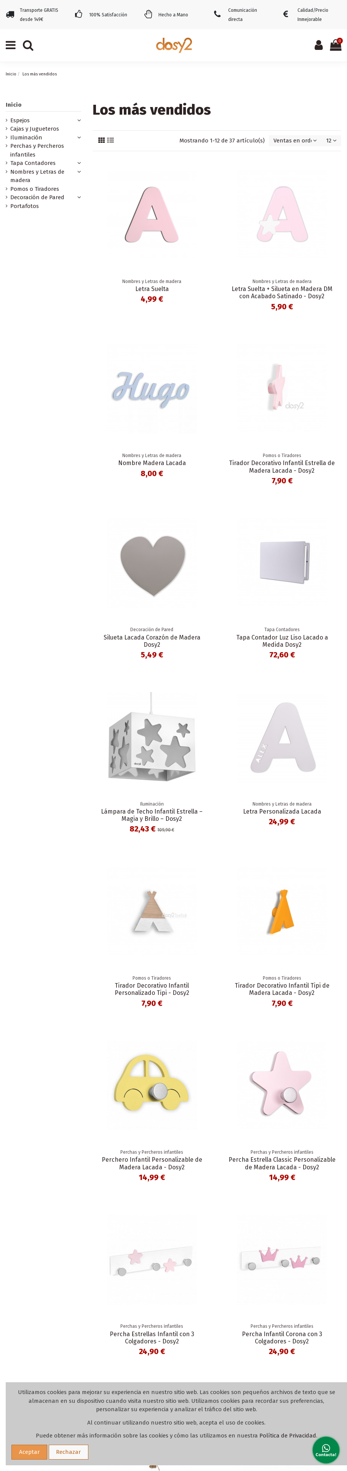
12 (331, 140)
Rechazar (68, 1452)
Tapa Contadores (33, 163)
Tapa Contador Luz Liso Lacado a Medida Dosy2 (282, 641)
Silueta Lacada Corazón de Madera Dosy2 (152, 641)
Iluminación (26, 137)
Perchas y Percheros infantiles (37, 150)
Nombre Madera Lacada (152, 463)
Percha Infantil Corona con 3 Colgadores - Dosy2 (282, 1337)
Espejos (20, 120)
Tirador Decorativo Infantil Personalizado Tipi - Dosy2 (152, 989)
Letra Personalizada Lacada (282, 811)
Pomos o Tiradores (34, 188)
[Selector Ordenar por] (295, 140)
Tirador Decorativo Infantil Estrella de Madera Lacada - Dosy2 (282, 466)
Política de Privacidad (287, 1435)
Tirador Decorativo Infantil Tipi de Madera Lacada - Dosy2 (282, 989)
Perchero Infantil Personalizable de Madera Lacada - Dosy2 (152, 1163)
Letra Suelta (152, 289)
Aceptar (29, 1452)
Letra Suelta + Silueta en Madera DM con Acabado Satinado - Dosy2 (282, 292)
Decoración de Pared (37, 197)
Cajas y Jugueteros (34, 128)
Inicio (14, 104)
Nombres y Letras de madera (37, 176)
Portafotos (24, 206)
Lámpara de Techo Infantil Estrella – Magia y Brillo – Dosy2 (152, 815)
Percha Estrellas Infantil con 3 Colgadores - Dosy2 (152, 1337)
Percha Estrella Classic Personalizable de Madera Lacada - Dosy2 (282, 1163)
